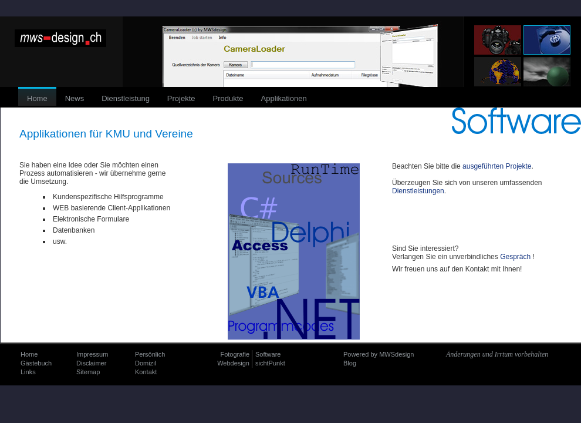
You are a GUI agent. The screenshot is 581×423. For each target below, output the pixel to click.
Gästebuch (36, 363)
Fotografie (234, 354)
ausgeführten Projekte (496, 166)
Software (268, 354)
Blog (349, 363)
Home (29, 354)
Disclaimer (91, 363)
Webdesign (233, 363)
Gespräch (515, 257)
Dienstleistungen (418, 191)
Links (28, 371)
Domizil (145, 363)
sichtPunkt (270, 363)
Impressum (92, 354)
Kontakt (146, 371)
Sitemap (88, 371)
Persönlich (150, 354)
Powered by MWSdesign (378, 354)
